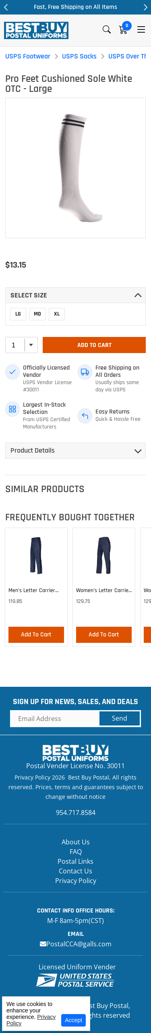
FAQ (76, 851)
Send (119, 718)
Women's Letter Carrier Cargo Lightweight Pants (103, 592)
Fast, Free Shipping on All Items (75, 7)
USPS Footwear (27, 56)
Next (145, 7)
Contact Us (75, 871)
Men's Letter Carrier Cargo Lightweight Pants (31, 592)
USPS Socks (79, 56)
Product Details (32, 450)
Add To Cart (94, 345)
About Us (76, 842)
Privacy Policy (75, 880)
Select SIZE (28, 295)
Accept (73, 1020)
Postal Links (75, 861)
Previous (6, 7)
